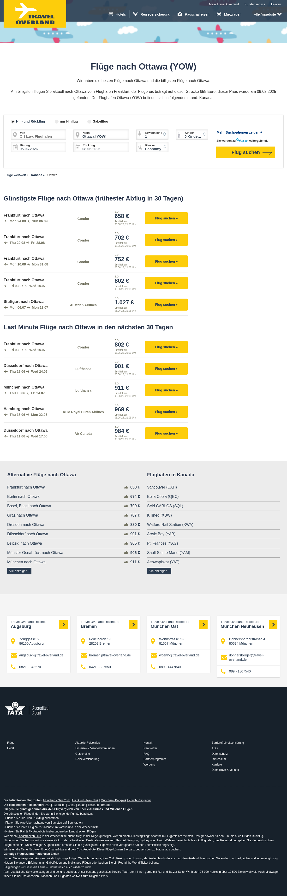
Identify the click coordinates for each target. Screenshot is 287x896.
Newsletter (150, 748)
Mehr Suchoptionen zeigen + (239, 132)
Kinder (189, 133)
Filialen (276, 4)
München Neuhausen (249, 624)
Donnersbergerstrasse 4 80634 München (243, 641)
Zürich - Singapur (139, 800)
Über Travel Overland (225, 770)
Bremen (109, 624)
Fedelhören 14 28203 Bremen (96, 641)
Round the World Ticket (133, 862)
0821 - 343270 (26, 667)
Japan (81, 805)
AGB (215, 748)
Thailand (93, 805)
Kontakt (148, 742)
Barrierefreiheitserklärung (228, 742)
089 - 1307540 (236, 671)
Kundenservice (255, 4)
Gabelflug (100, 121)
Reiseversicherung (151, 14)
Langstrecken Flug (29, 836)
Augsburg (39, 624)
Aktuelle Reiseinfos (87, 742)
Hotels (117, 14)
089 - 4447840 (166, 667)
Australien (59, 805)
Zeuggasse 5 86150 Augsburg (27, 641)
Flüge (10, 742)
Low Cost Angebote (83, 849)
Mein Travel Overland (224, 4)
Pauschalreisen (193, 14)
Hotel (10, 748)
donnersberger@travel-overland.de (242, 657)
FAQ (146, 753)
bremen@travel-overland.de (106, 655)
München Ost (179, 624)
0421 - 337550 (96, 667)
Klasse (150, 145)
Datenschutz (220, 753)
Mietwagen (229, 14)
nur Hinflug (69, 121)
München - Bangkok (113, 800)
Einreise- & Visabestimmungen (95, 748)
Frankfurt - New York (85, 800)
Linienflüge (40, 849)
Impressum (219, 759)
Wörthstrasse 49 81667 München (167, 641)
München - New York (56, 800)
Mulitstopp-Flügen (79, 862)
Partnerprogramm (155, 759)
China (71, 805)
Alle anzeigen (18, 571)
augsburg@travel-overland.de (37, 655)
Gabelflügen (54, 862)
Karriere (217, 764)
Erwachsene (153, 133)
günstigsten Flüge (94, 845)
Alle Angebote (268, 14)
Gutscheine (82, 753)
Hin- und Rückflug (30, 121)
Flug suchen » (166, 218)
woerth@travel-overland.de (175, 655)
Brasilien (106, 805)
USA (47, 805)
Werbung (149, 764)
